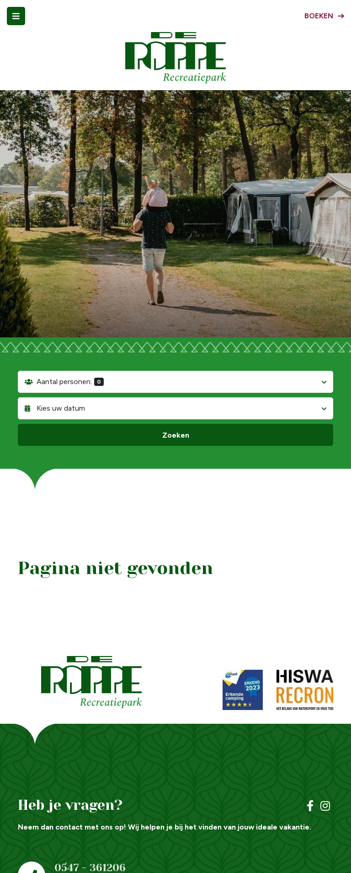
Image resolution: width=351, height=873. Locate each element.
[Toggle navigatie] (16, 16)
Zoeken (175, 435)
